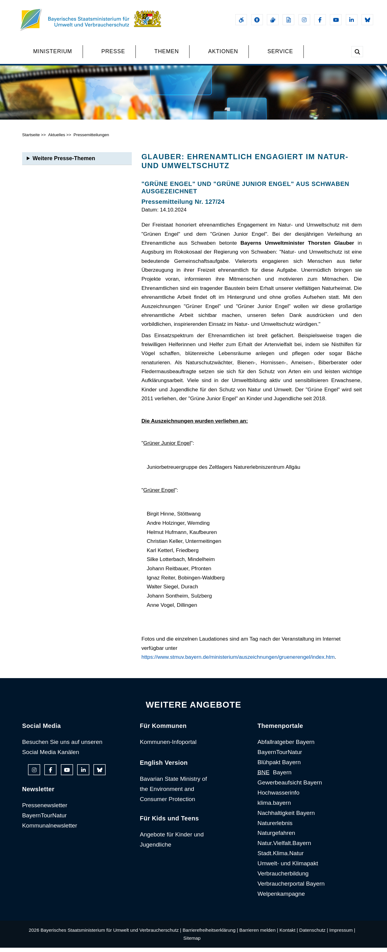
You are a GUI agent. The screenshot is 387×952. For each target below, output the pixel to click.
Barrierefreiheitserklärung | (210, 934)
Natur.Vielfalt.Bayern (284, 847)
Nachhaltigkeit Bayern (286, 817)
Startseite (31, 139)
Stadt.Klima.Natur (280, 857)
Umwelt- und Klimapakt (287, 867)
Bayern (274, 776)
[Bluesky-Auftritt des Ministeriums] (367, 19)
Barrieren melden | (258, 934)
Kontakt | (289, 934)
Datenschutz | (313, 934)
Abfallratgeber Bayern (286, 746)
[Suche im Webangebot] (357, 51)
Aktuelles (56, 139)
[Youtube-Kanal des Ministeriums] (336, 19)
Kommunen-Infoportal (168, 746)
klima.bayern (274, 807)
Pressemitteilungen (91, 139)
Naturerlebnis (274, 827)
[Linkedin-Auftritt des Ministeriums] (352, 19)
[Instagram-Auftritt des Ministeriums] (304, 19)
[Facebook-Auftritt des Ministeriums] (320, 19)
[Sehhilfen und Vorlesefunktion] (257, 19)
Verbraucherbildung (282, 878)
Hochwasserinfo (278, 797)
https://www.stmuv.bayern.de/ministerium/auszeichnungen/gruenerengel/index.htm (237, 661)
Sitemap (192, 942)
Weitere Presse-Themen (64, 163)
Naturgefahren (276, 837)
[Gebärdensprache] (273, 19)
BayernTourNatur (44, 819)
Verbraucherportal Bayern (291, 888)
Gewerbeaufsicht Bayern (289, 787)
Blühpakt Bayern (279, 766)
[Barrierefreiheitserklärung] (241, 19)
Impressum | (342, 934)
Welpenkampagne (281, 898)
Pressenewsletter (44, 809)
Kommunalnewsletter (49, 830)
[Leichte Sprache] (288, 19)
